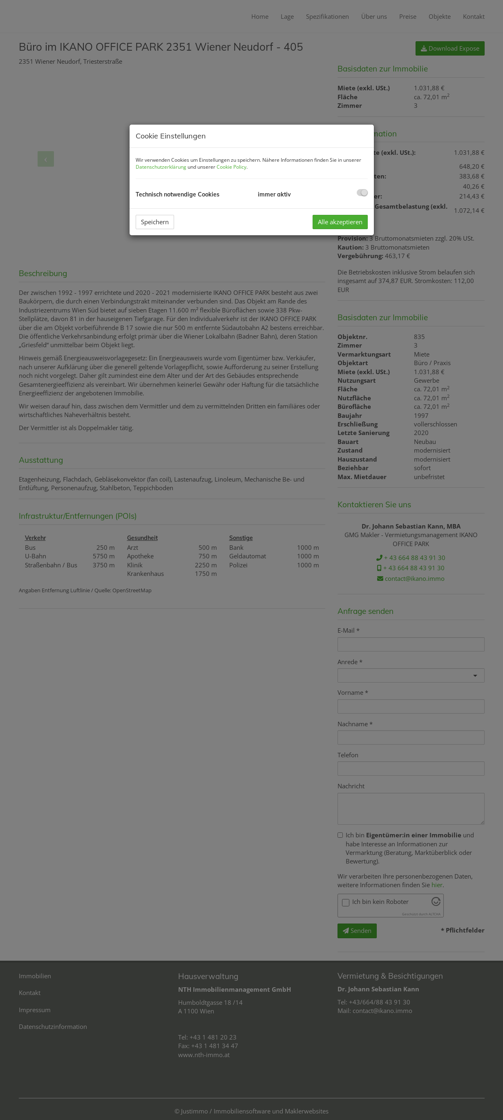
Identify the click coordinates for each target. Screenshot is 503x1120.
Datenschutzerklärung (161, 166)
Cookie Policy (231, 166)
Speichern (155, 222)
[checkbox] (362, 192)
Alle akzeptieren (340, 222)
